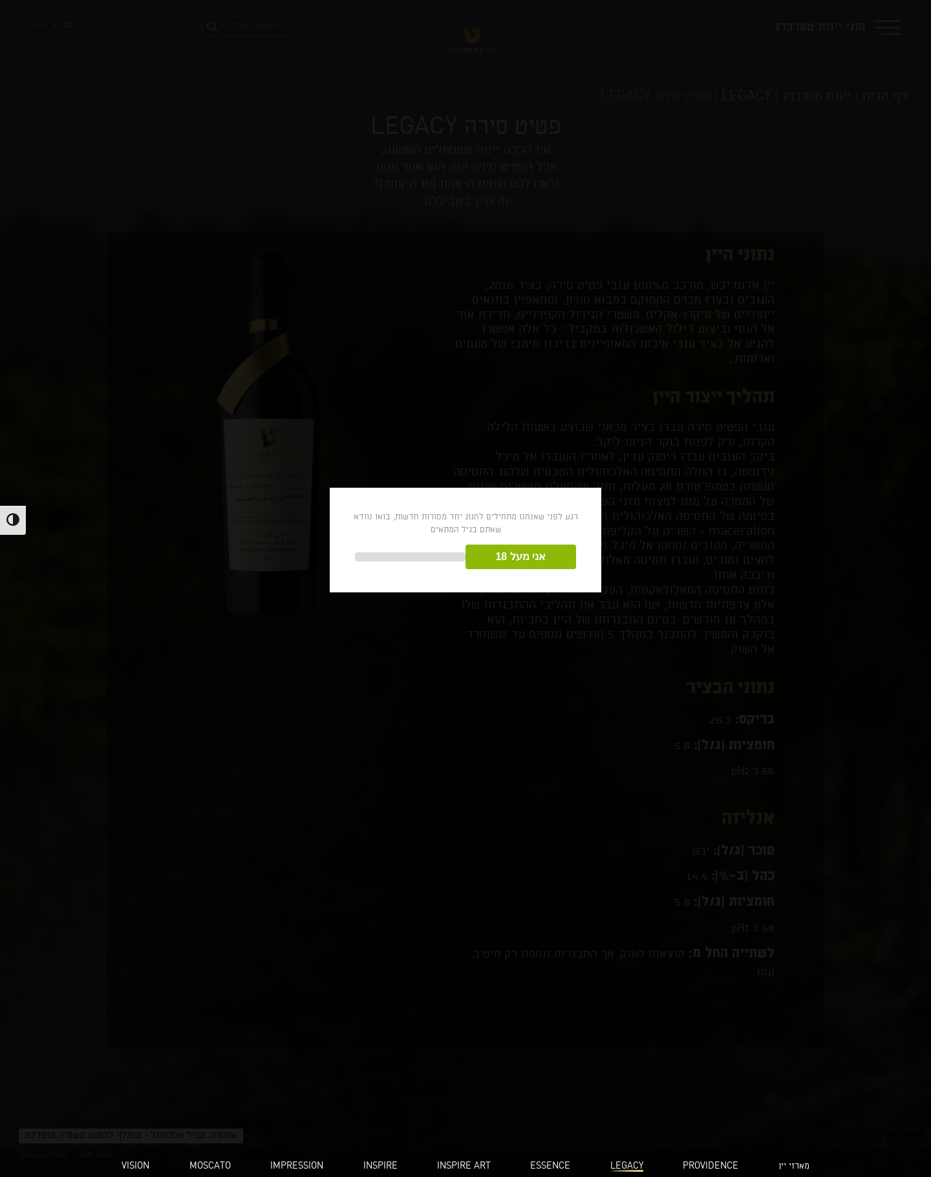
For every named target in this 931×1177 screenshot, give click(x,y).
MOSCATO (210, 1166)
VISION (135, 1166)
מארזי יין (793, 1166)
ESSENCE (550, 1166)
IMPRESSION (296, 1166)
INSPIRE (380, 1166)
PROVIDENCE (710, 1166)
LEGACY (626, 1166)
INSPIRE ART (464, 1166)
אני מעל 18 (520, 556)
